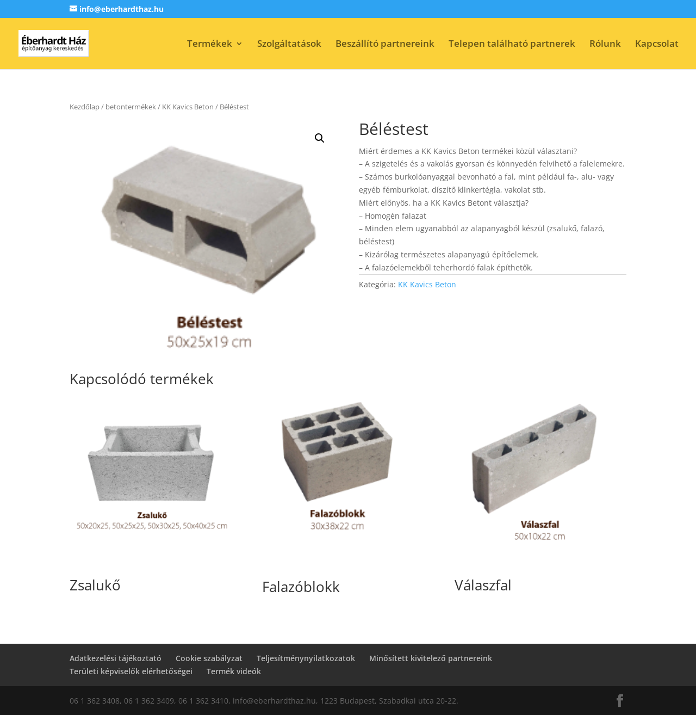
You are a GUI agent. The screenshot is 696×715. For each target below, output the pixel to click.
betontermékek (130, 107)
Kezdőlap (85, 107)
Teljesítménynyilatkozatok (306, 658)
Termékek (209, 45)
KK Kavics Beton (188, 107)
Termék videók (234, 671)
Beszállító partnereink (384, 45)
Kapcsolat (657, 45)
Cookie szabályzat (209, 658)
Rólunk (605, 45)
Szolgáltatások (289, 45)
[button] (320, 138)
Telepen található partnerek (512, 45)
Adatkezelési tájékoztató (115, 658)
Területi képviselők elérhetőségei (131, 671)
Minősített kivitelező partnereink (430, 658)
